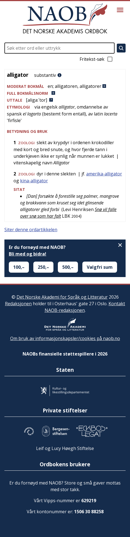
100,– (19, 267)
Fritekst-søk (96, 59)
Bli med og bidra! (27, 254)
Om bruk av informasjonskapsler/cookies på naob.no (65, 338)
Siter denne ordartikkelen (30, 230)
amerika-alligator (104, 174)
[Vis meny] (120, 10)
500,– (68, 267)
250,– (43, 267)
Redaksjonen (18, 304)
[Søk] (121, 48)
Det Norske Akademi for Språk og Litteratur (62, 297)
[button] (65, 86)
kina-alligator (34, 181)
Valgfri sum (100, 267)
